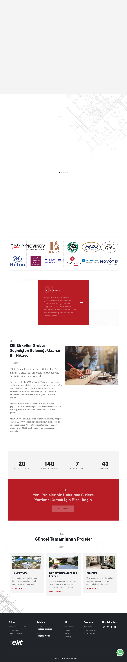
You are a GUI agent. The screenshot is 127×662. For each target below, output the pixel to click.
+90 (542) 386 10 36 (44, 629)
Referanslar (69, 627)
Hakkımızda (88, 627)
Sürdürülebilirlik (89, 630)
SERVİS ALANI (77, 469)
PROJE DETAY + (18, 588)
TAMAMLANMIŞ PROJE (49, 469)
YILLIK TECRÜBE (22, 469)
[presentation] (81, 302)
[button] (60, 172)
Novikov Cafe (20, 573)
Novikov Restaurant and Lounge (63, 574)
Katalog (68, 637)
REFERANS (105, 469)
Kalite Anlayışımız (90, 633)
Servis (67, 633)
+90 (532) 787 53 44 (44, 636)
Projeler (68, 630)
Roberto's (91, 573)
